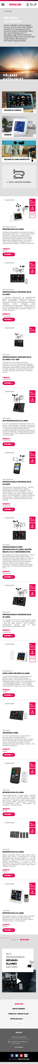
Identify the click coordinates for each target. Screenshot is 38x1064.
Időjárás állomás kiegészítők (17, 160)
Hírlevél (19, 1033)
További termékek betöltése (11, 938)
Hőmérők (8, 135)
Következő (24, 941)
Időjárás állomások (12, 111)
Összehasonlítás (9, 200)
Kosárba (7, 255)
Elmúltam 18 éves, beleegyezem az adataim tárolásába (19, 1043)
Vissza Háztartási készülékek (13, 11)
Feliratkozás (19, 1048)
